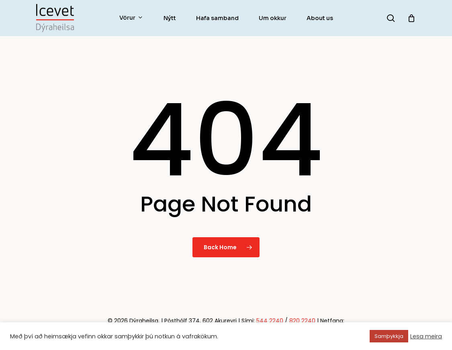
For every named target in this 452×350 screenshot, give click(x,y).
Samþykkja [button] (388, 336)
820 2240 (302, 321)
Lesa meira (426, 336)
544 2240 (269, 321)
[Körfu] (411, 18)
